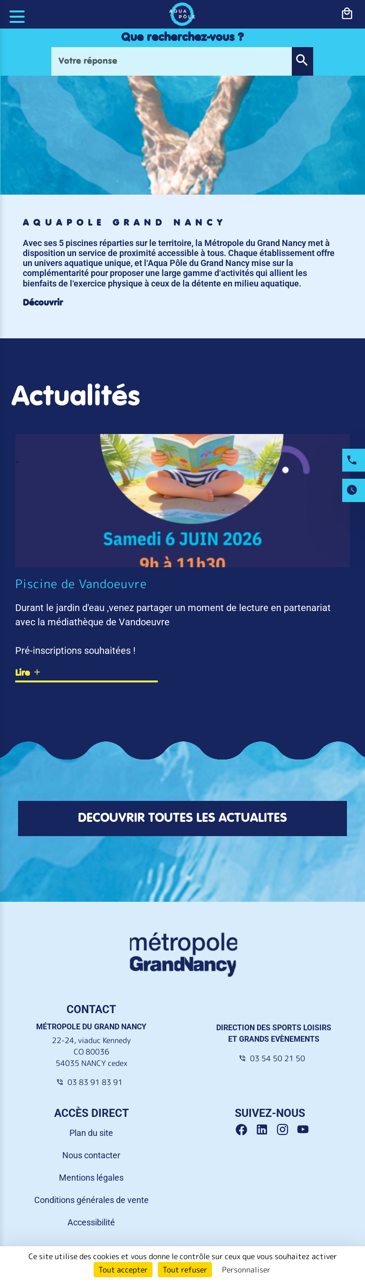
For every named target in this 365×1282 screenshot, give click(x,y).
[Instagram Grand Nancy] (286, 1130)
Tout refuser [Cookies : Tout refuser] (185, 1269)
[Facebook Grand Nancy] (245, 1130)
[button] (302, 61)
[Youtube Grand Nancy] (304, 1130)
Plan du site (91, 1133)
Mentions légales (91, 1178)
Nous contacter (91, 1155)
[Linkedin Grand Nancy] (265, 1130)
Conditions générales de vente (91, 1200)
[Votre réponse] (171, 61)
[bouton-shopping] (347, 14)
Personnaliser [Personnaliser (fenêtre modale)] (246, 1269)
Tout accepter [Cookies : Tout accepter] (123, 1269)
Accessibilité (91, 1222)
